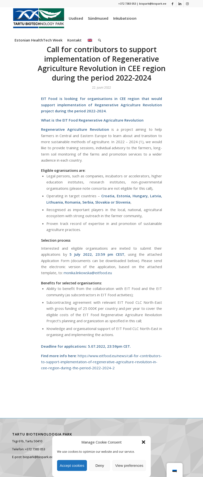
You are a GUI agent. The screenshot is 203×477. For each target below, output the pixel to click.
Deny (99, 465)
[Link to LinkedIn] (179, 3)
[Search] (99, 40)
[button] (143, 442)
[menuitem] (21, 18)
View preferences (129, 465)
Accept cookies (72, 465)
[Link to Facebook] (172, 3)
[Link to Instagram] (187, 3)
